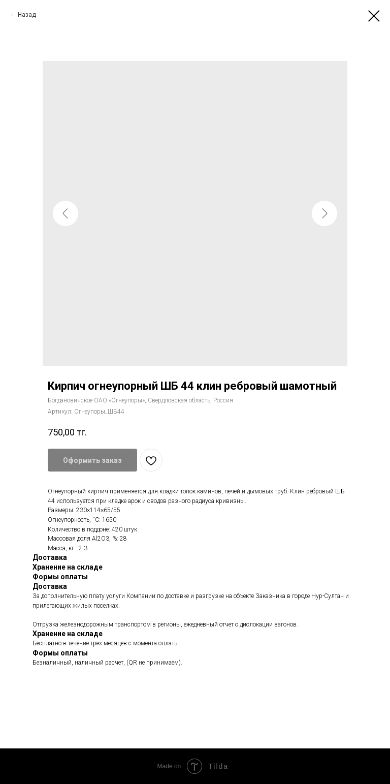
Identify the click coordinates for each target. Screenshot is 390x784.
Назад (27, 14)
